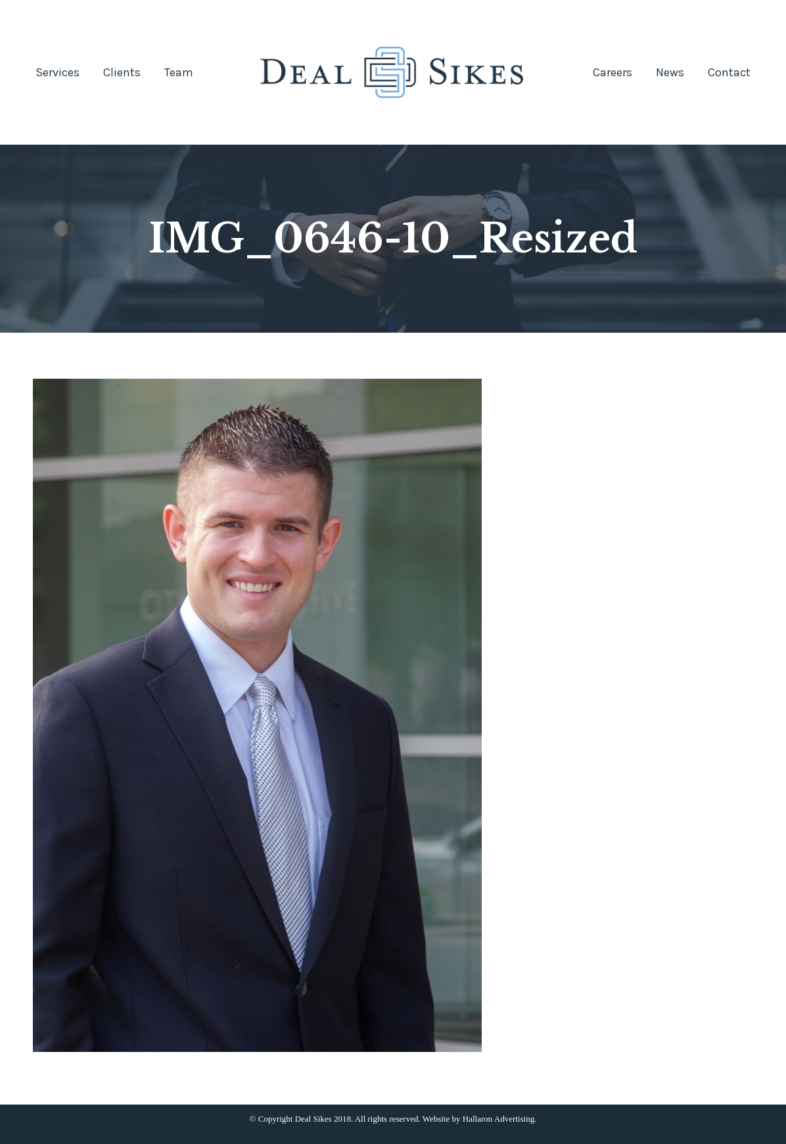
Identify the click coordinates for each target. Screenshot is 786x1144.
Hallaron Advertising (498, 1119)
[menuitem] (57, 72)
